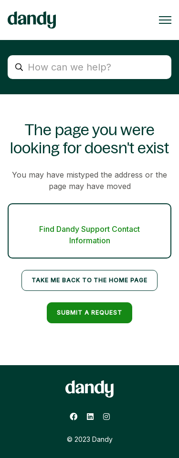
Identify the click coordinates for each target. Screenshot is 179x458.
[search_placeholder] (89, 67)
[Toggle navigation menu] (165, 20)
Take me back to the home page (89, 280)
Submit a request (89, 312)
